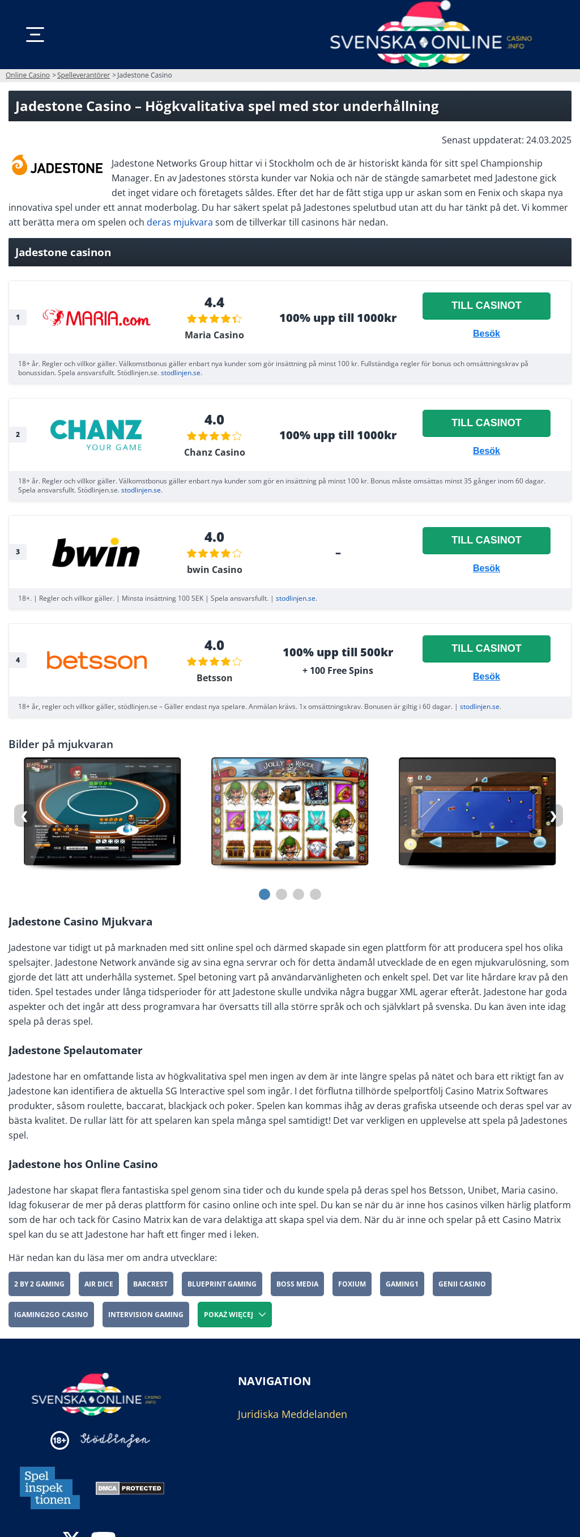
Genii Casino (462, 1284)
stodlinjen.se (181, 372)
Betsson (215, 678)
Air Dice (98, 1284)
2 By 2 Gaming (39, 1284)
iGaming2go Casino (51, 1314)
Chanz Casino (214, 452)
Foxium (352, 1284)
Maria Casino (214, 335)
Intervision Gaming (146, 1314)
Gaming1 (402, 1284)
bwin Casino (214, 569)
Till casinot (486, 305)
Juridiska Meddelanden (292, 1414)
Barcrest (150, 1284)
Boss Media (297, 1284)
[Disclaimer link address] (115, 1440)
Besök (486, 333)
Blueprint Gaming (222, 1284)
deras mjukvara (180, 222)
